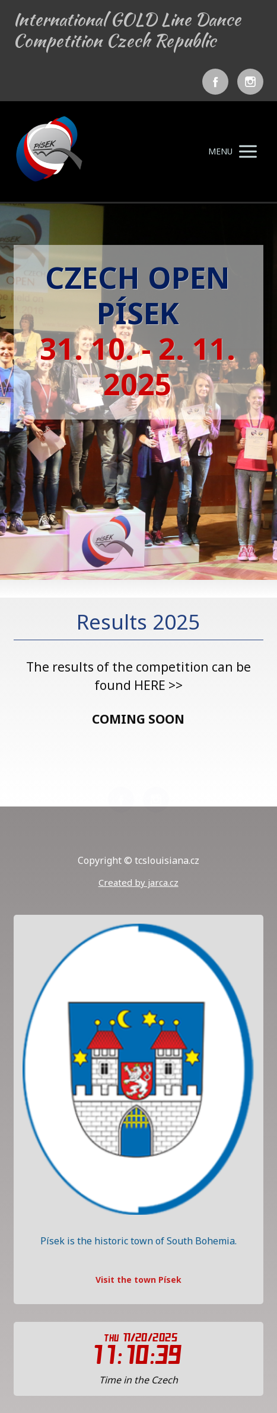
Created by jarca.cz (138, 882)
